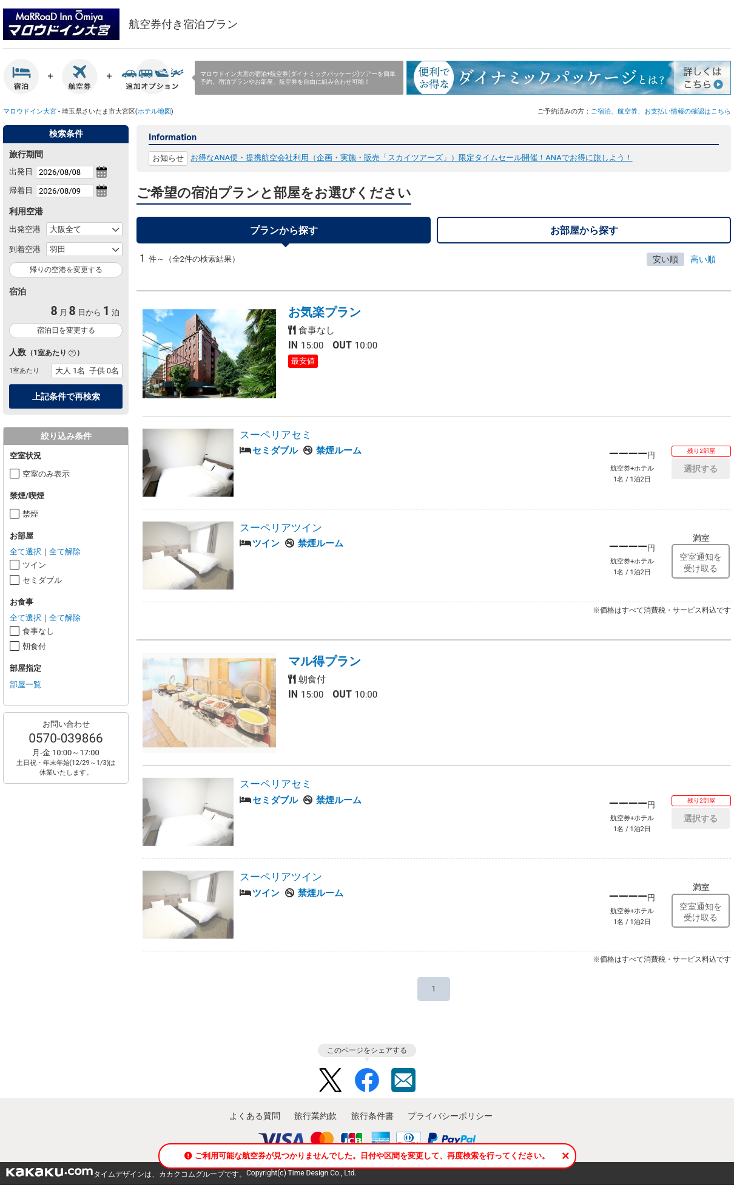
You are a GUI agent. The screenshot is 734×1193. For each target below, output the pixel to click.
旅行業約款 (315, 1122)
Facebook (367, 1086)
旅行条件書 (372, 1122)
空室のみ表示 (46, 473)
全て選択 (25, 551)
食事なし (38, 631)
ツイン (34, 564)
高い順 (703, 265)
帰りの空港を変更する (66, 269)
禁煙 (30, 513)
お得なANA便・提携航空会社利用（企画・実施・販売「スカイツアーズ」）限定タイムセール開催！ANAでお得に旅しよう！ (411, 157)
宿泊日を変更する (66, 330)
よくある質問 (254, 1122)
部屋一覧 (25, 684)
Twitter (330, 1086)
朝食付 (34, 646)
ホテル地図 (154, 111)
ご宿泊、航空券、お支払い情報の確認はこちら (661, 111)
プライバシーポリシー (450, 1122)
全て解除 (65, 551)
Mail (403, 1086)
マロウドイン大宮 (29, 111)
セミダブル (42, 580)
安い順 (665, 265)
